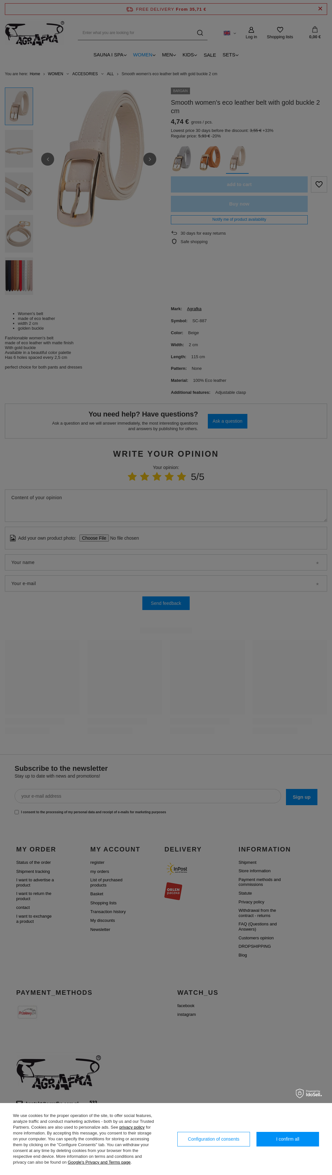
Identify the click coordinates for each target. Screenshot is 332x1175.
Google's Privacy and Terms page (99, 1162)
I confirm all (288, 1139)
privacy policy (132, 1127)
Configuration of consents (214, 1139)
